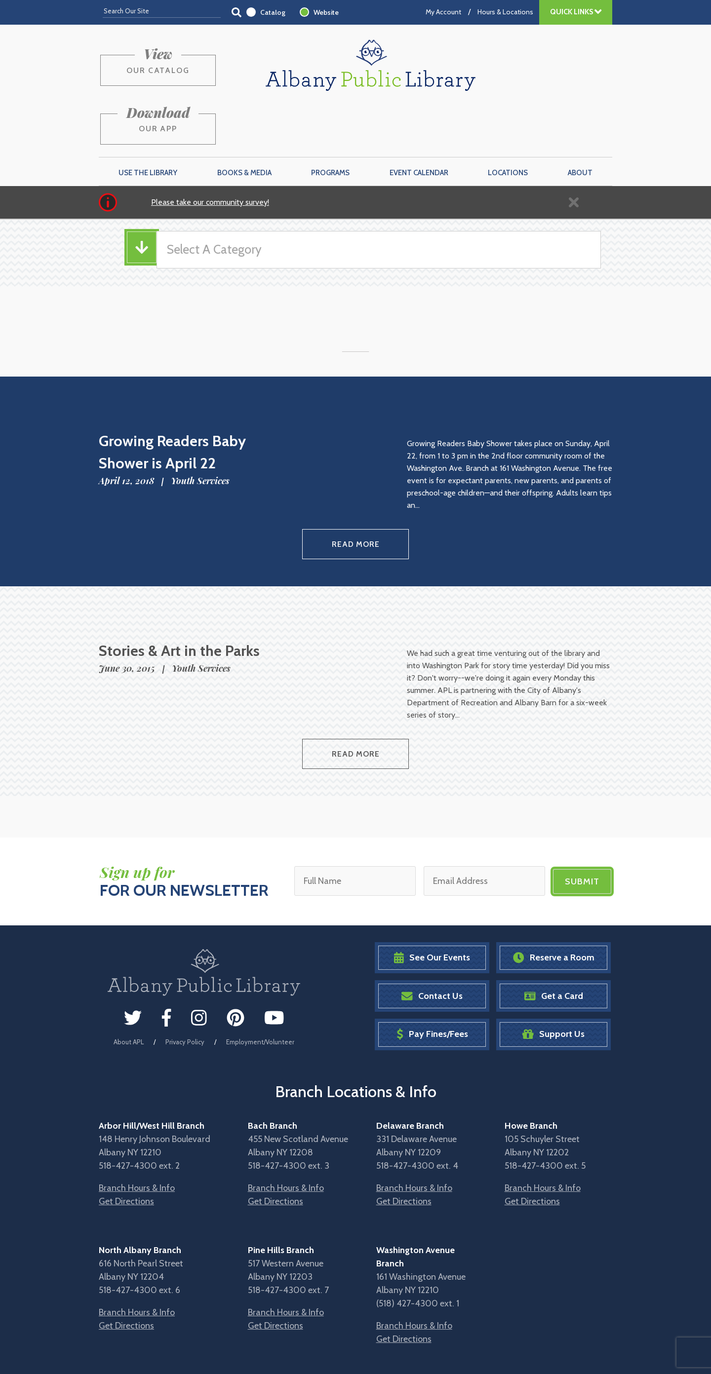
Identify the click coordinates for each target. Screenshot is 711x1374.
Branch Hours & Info (137, 1135)
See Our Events (432, 905)
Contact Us (432, 943)
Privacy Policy (184, 989)
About (580, 123)
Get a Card (553, 943)
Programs (330, 123)
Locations (508, 123)
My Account (443, 11)
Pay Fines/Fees (432, 982)
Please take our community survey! (210, 153)
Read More (355, 494)
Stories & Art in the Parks (179, 600)
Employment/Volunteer (260, 989)
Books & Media (244, 123)
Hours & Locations (505, 11)
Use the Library (147, 123)
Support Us (553, 982)
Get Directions (126, 1149)
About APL (129, 989)
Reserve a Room (553, 905)
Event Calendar (419, 123)
